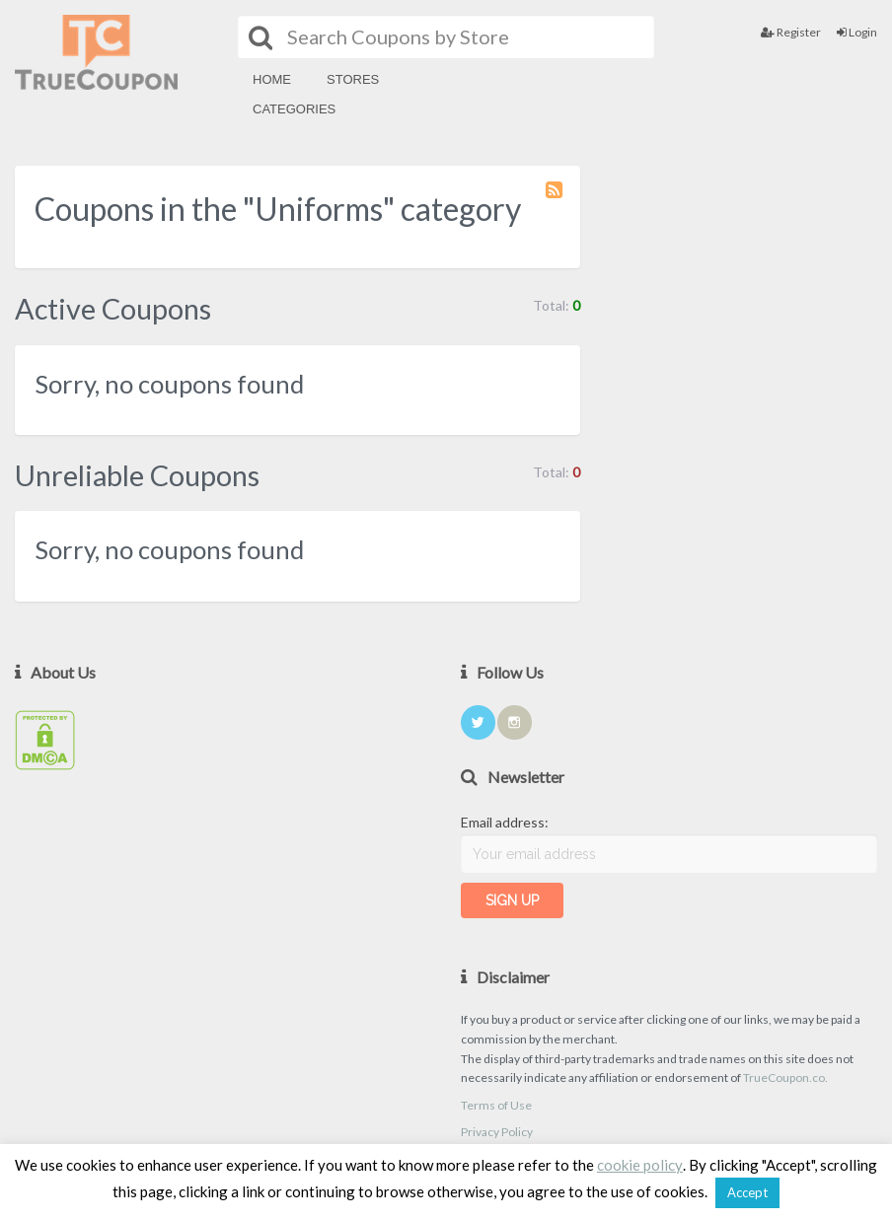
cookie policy (640, 1165)
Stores (353, 79)
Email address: (505, 822)
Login (857, 32)
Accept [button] (747, 1192)
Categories (294, 109)
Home (272, 79)
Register (791, 32)
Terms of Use (496, 1105)
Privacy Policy (497, 1131)
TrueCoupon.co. (785, 1077)
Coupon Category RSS (555, 199)
